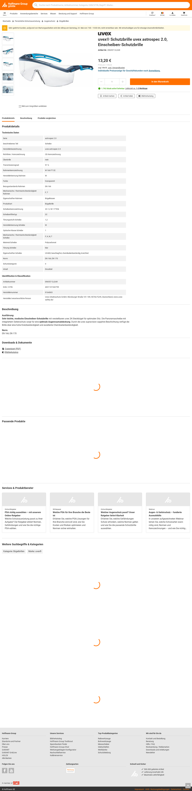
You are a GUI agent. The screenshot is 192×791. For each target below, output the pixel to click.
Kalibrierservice (56, 755)
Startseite (7, 21)
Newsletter (150, 752)
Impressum (139, 789)
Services (44, 14)
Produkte (13, 14)
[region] (10, 70)
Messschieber (103, 744)
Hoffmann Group (87, 14)
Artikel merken (107, 96)
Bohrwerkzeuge (104, 741)
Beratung (150, 741)
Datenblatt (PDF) (11, 349)
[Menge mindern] (101, 81)
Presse (5, 747)
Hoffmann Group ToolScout (61, 741)
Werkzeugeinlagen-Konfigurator (63, 750)
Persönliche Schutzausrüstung (27, 21)
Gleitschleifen (103, 747)
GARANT (5, 750)
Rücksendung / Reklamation (157, 747)
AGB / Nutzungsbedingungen (157, 789)
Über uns (5, 744)
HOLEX (5, 755)
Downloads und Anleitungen (157, 750)
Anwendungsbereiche (29, 14)
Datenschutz (176, 789)
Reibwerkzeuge (104, 738)
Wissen (53, 14)
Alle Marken (7, 758)
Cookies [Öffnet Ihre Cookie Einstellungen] (186, 789)
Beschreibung (26, 118)
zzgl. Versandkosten (116, 68)
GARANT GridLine (9, 752)
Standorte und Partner (11, 741)
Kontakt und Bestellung (155, 738)
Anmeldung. (154, 70)
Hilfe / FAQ (150, 744)
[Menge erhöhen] (122, 81)
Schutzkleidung (104, 752)
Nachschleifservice (57, 752)
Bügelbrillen (64, 21)
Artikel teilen (126, 96)
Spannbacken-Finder (58, 744)
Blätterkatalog (146, 96)
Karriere (5, 738)
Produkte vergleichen (47, 118)
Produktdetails (8, 118)
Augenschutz (49, 21)
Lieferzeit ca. (136, 88)
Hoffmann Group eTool (59, 747)
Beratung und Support (68, 14)
